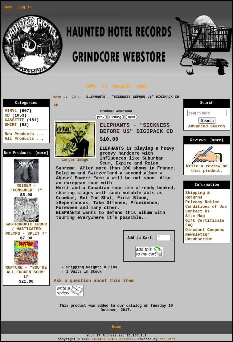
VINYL (90, 86)
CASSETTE (122, 86)
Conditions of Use (206, 206)
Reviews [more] (206, 140)
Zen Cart (167, 339)
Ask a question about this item (94, 280)
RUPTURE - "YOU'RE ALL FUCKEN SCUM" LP (26, 270)
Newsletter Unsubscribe (198, 237)
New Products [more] (26, 153)
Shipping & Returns (197, 195)
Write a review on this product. (207, 166)
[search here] (207, 113)
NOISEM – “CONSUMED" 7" (26, 186)
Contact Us (197, 211)
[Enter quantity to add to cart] (163, 238)
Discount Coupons (204, 230)
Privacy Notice (202, 202)
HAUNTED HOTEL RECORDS (112, 339)
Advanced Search (206, 126)
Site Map (195, 216)
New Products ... (24, 134)
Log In (24, 7)
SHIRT (142, 86)
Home (7, 7)
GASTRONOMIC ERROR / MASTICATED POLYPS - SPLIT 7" (26, 227)
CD (74, 97)
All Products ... (24, 138)
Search (207, 103)
